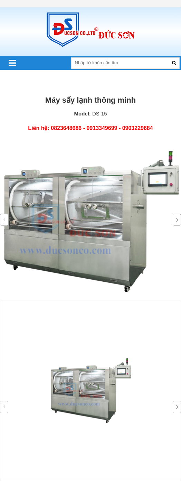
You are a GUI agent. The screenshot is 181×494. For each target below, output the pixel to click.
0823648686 (66, 128)
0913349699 (101, 128)
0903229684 (137, 128)
